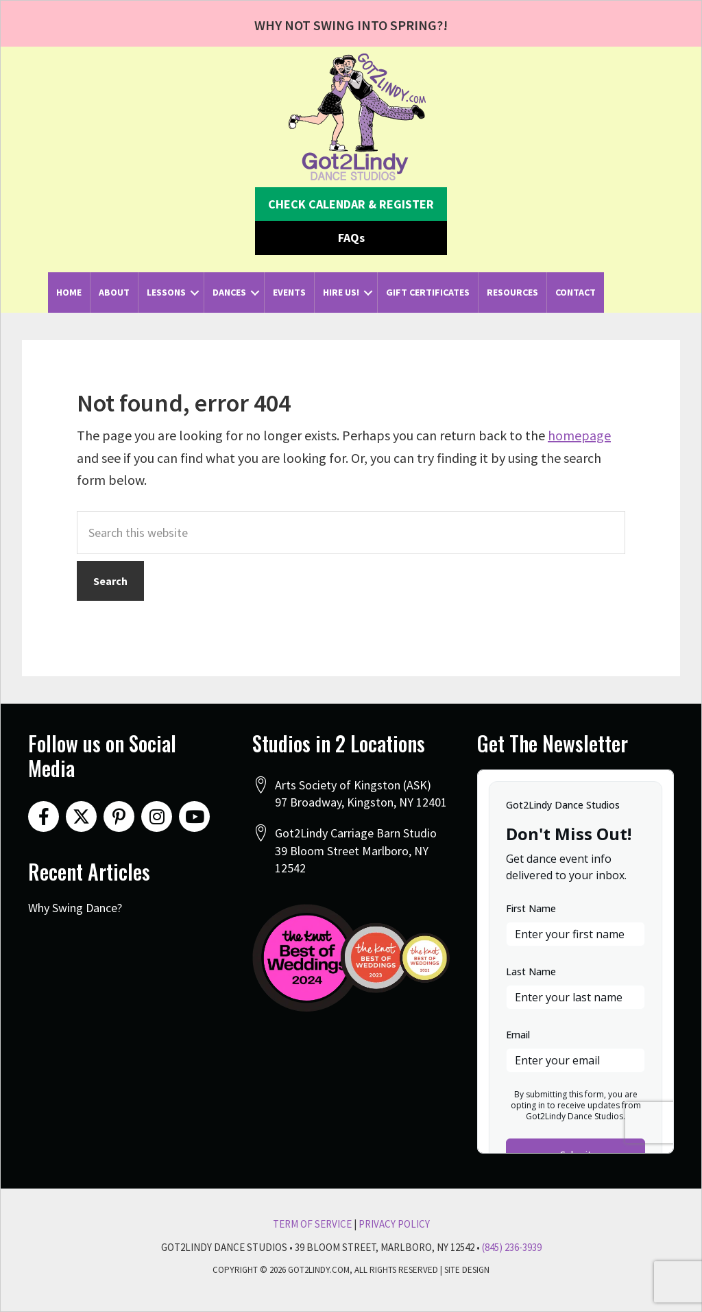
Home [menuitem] (69, 292)
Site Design (466, 1270)
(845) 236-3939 (512, 1247)
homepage (579, 435)
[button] (351, 204)
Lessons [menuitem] (166, 292)
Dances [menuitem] (229, 292)
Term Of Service (312, 1223)
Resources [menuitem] (512, 292)
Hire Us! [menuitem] (341, 292)
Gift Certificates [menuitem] (428, 292)
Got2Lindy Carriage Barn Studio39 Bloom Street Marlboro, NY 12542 (356, 850)
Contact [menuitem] (575, 292)
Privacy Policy (394, 1223)
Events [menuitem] (289, 292)
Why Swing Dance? (75, 908)
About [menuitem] (114, 292)
